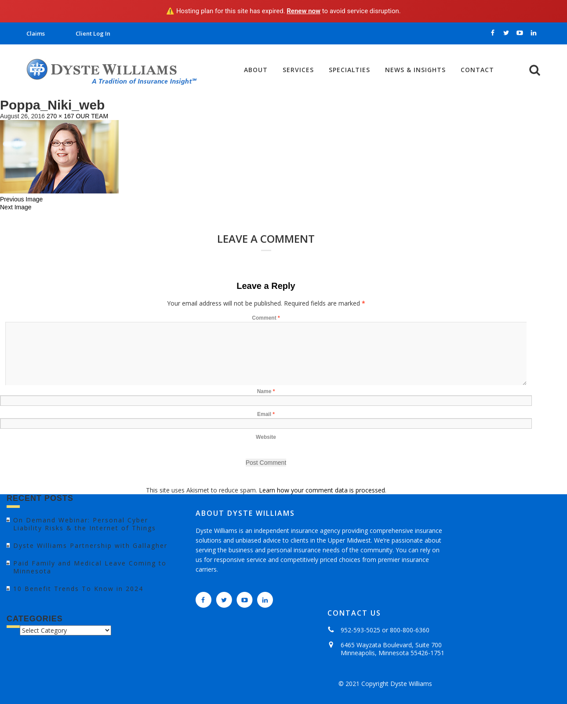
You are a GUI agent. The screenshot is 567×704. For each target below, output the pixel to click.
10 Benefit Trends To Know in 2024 (78, 588)
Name (266, 391)
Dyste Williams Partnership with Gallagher (90, 545)
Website (266, 437)
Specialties (349, 70)
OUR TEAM (92, 116)
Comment (266, 318)
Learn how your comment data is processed (322, 490)
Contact (477, 70)
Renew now (303, 11)
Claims (35, 33)
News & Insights (415, 70)
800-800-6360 (409, 630)
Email (266, 414)
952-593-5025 (360, 630)
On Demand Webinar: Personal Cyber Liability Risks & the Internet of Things (84, 524)
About (256, 70)
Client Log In (93, 33)
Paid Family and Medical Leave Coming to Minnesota (90, 567)
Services (298, 70)
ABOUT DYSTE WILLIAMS (245, 513)
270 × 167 (60, 116)
